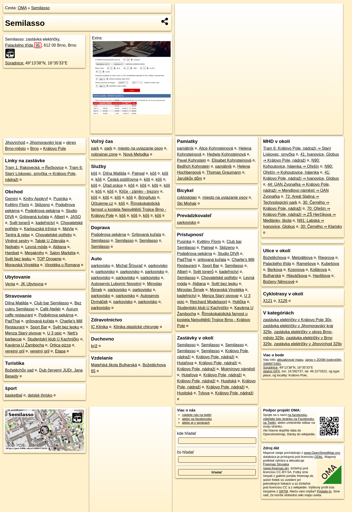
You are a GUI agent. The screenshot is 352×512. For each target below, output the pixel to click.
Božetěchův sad (19, 370)
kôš (94, 173)
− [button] (183, 19)
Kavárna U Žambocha (24, 345)
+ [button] (183, 12)
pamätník (185, 148)
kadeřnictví (45, 223)
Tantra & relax (17, 235)
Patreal (138, 173)
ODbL (318, 457)
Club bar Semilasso (51, 303)
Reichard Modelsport (208, 302)
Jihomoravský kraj (46, 142)
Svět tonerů (20, 223)
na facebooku (297, 415)
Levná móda (36, 247)
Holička (239, 302)
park (95, 148)
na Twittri (269, 422)
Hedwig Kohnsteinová (226, 154)
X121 (267, 301)
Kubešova (330, 264)
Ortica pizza (60, 345)
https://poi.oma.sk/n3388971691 (320, 131)
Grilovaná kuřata (34, 217)
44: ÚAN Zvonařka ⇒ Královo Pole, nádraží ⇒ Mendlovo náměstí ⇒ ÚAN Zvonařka (296, 190)
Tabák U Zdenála (50, 241)
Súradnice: (14, 63)
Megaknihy (34, 253)
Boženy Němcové (278, 282)
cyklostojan (187, 197)
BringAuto (147, 197)
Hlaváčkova (297, 276)
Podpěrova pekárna (42, 211)
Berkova (274, 270)
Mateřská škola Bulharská (114, 365)
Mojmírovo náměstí (238, 369)
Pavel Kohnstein (191, 160)
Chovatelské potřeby (53, 235)
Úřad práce (113, 185)
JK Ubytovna (32, 284)
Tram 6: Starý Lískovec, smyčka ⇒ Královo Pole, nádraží (44, 173)
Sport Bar (38, 327)
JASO (75, 217)
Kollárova (318, 270)
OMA (22, 8)
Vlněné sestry (17, 241)
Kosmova (296, 270)
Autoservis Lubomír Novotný (116, 284)
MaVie (68, 229)
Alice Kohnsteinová (216, 148)
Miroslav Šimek (190, 290)
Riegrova (326, 257)
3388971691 (272, 364)
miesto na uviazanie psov (140, 148)
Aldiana (59, 247)
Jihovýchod (15, 142)
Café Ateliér (50, 309)
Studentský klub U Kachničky (53, 339)
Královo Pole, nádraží (215, 357)
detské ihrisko (40, 395)
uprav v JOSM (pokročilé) (323, 360)
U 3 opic (54, 333)
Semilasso (40, 8)
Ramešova (306, 264)
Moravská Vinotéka (22, 265)
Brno (34, 148)
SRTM (283, 491)
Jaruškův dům (189, 178)
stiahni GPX (271, 371)
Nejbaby (12, 247)
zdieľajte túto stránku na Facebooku (288, 419)
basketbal (13, 395)
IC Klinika (99, 327)
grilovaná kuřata (40, 321)
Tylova (203, 393)
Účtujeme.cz (102, 203)
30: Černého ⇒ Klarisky (321, 226)
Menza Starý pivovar (23, 333)
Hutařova (185, 363)
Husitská (228, 381)
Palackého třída (23, 45)
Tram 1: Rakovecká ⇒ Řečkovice (34, 167)
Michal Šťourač (129, 266)
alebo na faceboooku (197, 419)
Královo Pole (54, 148)
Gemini (11, 199)
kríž (94, 346)
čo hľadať (185, 452)
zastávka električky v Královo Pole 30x (297, 320)
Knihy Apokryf (35, 199)
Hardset (12, 253)
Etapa (60, 351)
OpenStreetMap (256, 131)
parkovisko (100, 266)
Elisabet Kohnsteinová (231, 160)
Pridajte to (324, 491)
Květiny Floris (17, 205)
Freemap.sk (282, 131)
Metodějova (302, 257)
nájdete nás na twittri (197, 415)
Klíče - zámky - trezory (139, 191)
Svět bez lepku (18, 259)
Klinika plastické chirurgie (136, 327)
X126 (282, 301)
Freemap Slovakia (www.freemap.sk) (276, 466)
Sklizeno (42, 205)
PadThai (12, 321)
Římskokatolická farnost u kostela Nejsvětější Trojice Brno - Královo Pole (128, 209)
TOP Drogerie (49, 259)
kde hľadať (186, 433)
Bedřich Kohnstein (193, 166)
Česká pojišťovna (122, 179)
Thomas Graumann (223, 172)
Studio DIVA (228, 253)
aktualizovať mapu (290, 360)
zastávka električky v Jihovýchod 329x (308, 344)
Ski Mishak (186, 203)
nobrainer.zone (104, 154)
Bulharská (272, 276)
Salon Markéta (63, 253)
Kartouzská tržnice (40, 229)
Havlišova (321, 276)
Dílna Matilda (16, 303)
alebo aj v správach (196, 422)
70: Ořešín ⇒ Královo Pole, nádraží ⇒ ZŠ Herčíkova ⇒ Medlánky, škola (299, 214)
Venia (10, 284)
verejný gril (14, 351)
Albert (59, 217)
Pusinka (60, 199)
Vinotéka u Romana (62, 265)
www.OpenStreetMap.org (322, 453)
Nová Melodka (136, 154)
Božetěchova (274, 257)
